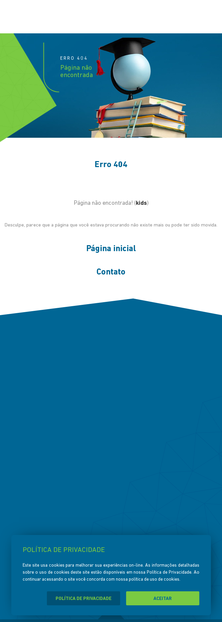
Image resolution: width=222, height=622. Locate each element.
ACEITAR (162, 598)
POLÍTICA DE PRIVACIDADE (83, 598)
